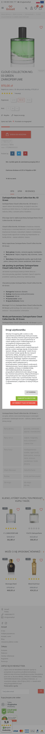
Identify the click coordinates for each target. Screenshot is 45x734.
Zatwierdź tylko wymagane (23, 403)
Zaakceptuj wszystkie (26, 398)
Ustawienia (30, 392)
